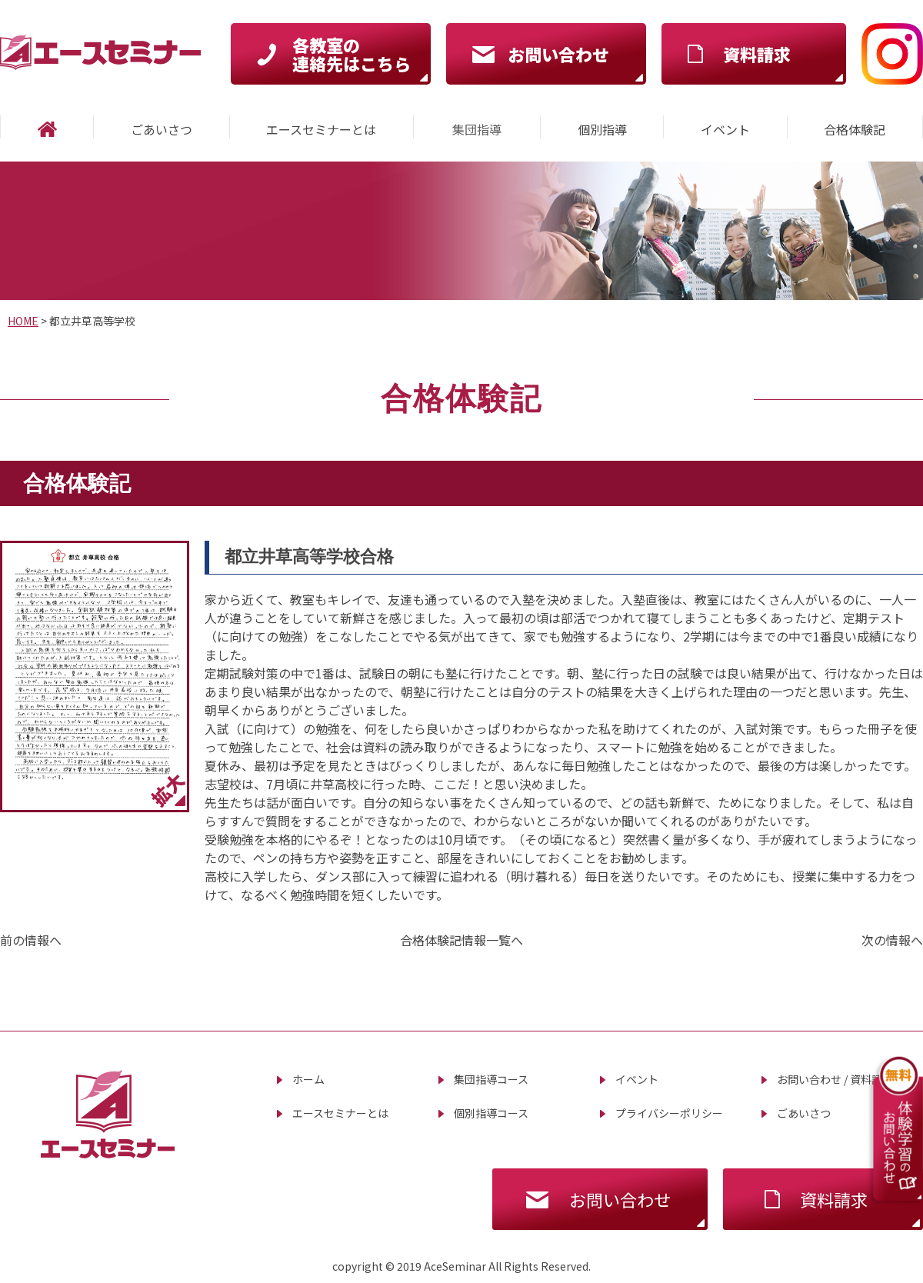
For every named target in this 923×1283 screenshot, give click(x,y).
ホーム (308, 1079)
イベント (636, 1079)
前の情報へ (31, 940)
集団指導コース (491, 1079)
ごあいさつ (804, 1113)
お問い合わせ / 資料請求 (835, 1079)
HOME (23, 320)
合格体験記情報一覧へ (461, 940)
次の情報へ (892, 940)
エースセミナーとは (340, 1113)
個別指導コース (491, 1113)
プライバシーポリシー (669, 1113)
